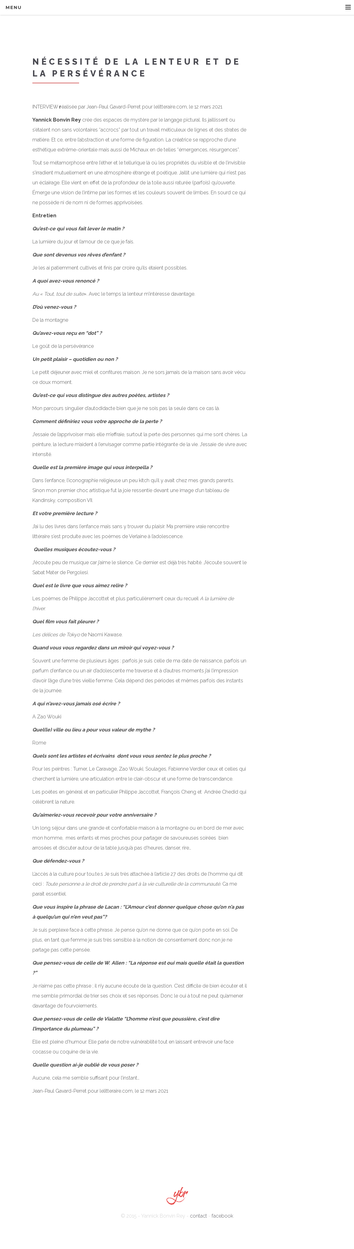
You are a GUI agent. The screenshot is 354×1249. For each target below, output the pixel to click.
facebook (222, 1216)
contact (198, 1216)
